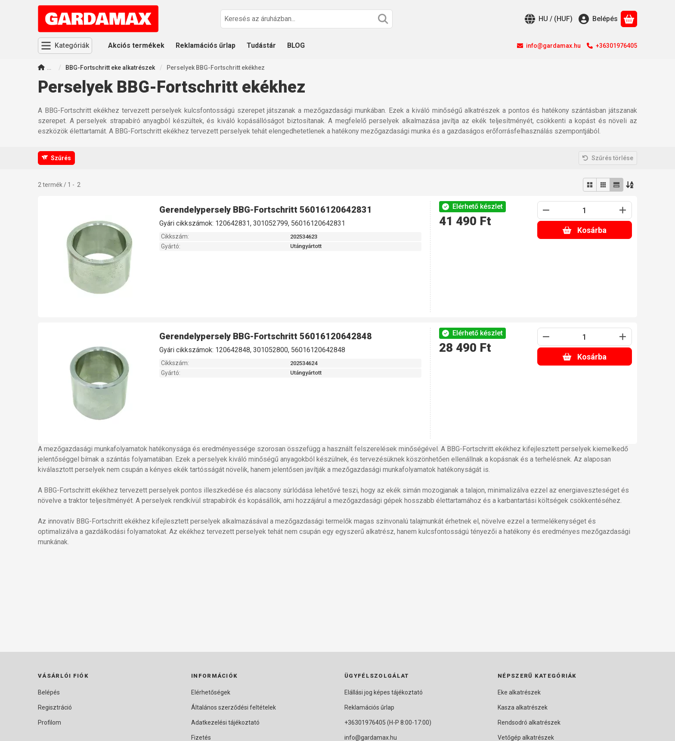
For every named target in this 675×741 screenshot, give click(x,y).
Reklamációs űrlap (369, 707)
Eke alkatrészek (519, 692)
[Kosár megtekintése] (629, 19)
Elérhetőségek (210, 692)
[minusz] (546, 210)
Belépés (49, 692)
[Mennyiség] (584, 210)
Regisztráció (55, 707)
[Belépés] (598, 19)
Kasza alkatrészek (523, 707)
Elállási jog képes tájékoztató (383, 692)
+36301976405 (616, 45)
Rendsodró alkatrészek (529, 722)
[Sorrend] (630, 185)
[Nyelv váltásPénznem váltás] (549, 19)
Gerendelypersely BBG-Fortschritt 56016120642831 (265, 210)
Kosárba (584, 230)
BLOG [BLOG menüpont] (296, 45)
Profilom (49, 722)
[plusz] (623, 210)
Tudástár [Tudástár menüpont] (261, 45)
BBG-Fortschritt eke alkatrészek (110, 67)
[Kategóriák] (65, 45)
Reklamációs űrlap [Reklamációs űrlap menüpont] (205, 45)
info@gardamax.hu (553, 45)
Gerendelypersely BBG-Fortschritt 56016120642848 (265, 336)
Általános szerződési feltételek (233, 707)
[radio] (590, 185)
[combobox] (306, 18)
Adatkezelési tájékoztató (225, 722)
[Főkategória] (41, 68)
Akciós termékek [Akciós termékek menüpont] (136, 45)
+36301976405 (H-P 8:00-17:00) (387, 722)
